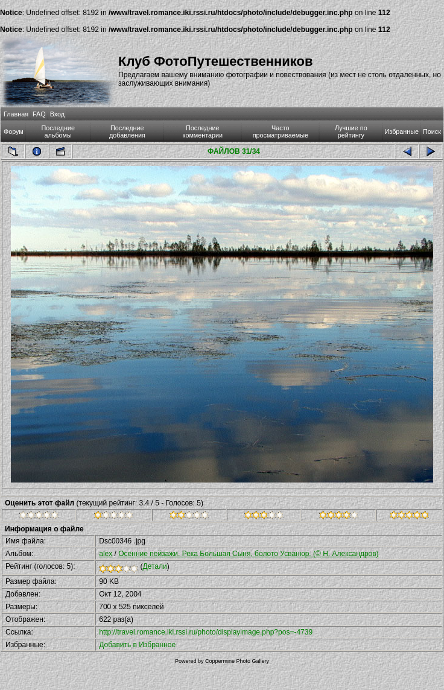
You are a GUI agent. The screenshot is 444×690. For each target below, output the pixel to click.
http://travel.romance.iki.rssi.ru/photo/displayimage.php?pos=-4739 (205, 632)
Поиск (432, 131)
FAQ (39, 114)
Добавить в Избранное (137, 645)
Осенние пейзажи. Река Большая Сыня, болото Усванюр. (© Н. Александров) (248, 553)
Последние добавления (127, 131)
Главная (16, 114)
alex (105, 553)
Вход (57, 114)
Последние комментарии (203, 131)
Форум (14, 131)
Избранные (402, 131)
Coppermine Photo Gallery (237, 661)
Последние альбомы (58, 131)
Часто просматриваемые (280, 131)
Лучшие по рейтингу (351, 131)
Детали (155, 566)
